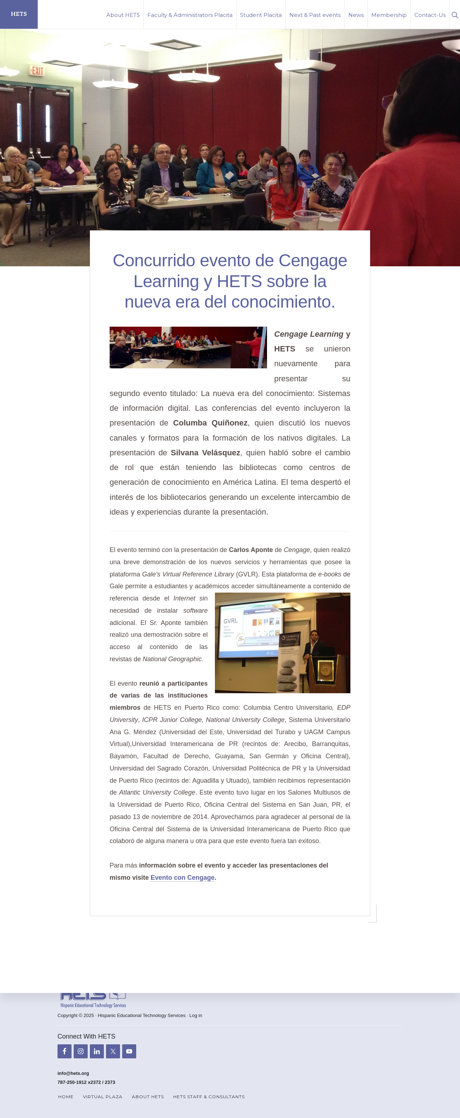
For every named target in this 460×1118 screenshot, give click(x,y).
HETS (19, 14)
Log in (195, 1015)
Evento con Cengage (183, 877)
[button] (455, 14)
